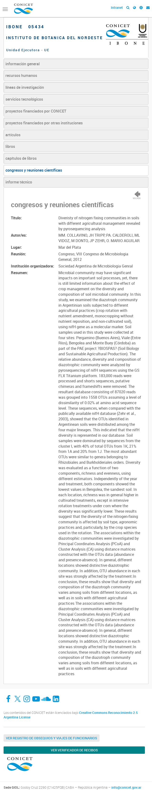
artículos (12, 134)
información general (22, 63)
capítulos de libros (21, 158)
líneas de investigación (24, 87)
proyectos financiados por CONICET (35, 111)
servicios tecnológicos (24, 99)
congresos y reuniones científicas (33, 170)
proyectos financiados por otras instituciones (44, 123)
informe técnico (18, 182)
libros (10, 146)
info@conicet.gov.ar (126, 787)
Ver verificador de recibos (74, 750)
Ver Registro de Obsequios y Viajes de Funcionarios (51, 738)
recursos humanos (21, 75)
